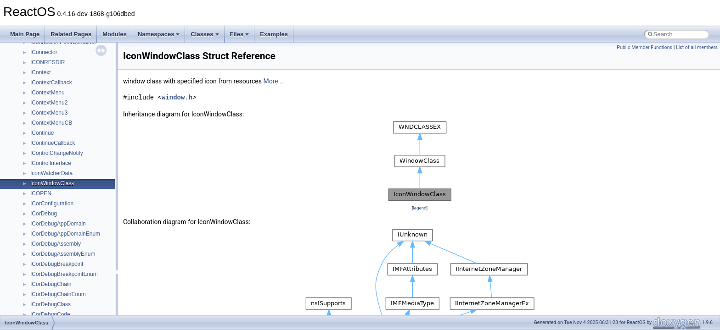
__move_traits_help (54, 226)
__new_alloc (45, 286)
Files (239, 34)
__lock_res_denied (53, 85)
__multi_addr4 (47, 256)
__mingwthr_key (50, 165)
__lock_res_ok (48, 95)
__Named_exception (55, 266)
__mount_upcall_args (56, 175)
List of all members (697, 47)
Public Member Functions (644, 47)
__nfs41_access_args (57, 306)
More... (273, 81)
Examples (274, 34)
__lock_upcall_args (54, 105)
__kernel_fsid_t (49, 54)
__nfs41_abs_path (53, 296)
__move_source (49, 185)
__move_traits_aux (53, 206)
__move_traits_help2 (55, 246)
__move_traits (47, 195)
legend (419, 207)
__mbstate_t (45, 135)
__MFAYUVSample (54, 155)
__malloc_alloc (48, 125)
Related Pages (71, 34)
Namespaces (159, 34)
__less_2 (41, 75)
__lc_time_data (49, 64)
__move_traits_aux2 (55, 216)
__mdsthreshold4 (51, 145)
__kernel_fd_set (49, 44)
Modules (114, 34)
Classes (205, 34)
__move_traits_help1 (55, 236)
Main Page (24, 34)
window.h (177, 97)
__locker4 (42, 115)
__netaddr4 (44, 276)
